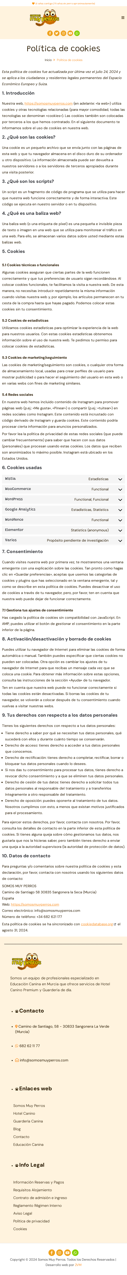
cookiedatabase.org (97, 924)
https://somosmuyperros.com (49, 103)
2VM (78, 1265)
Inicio (48, 60)
